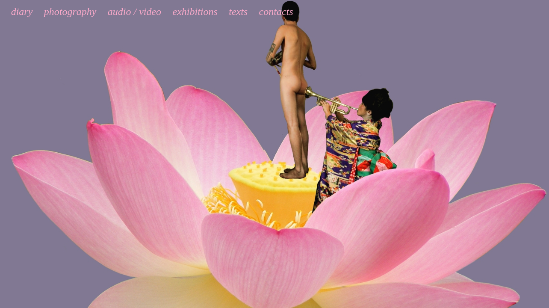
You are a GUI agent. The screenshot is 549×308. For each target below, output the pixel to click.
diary (22, 11)
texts (238, 11)
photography (70, 11)
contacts (276, 11)
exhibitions (195, 11)
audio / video (134, 11)
